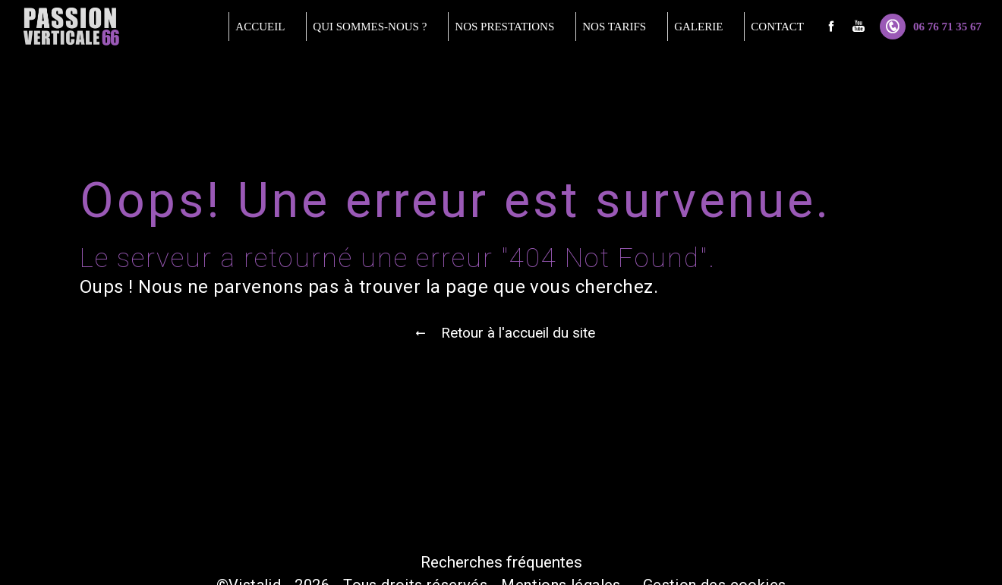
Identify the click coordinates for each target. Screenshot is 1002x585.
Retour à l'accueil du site (501, 333)
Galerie (698, 26)
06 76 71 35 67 (931, 26)
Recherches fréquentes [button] (501, 562)
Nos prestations (504, 26)
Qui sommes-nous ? (370, 26)
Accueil (260, 26)
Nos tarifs (614, 26)
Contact (777, 26)
